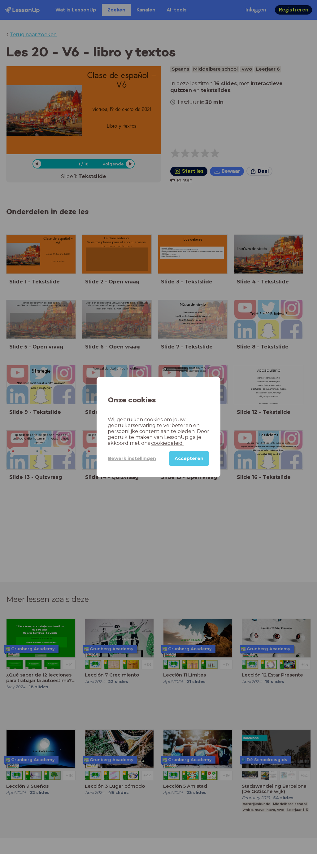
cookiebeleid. (167, 443)
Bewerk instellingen (132, 458)
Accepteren (189, 458)
